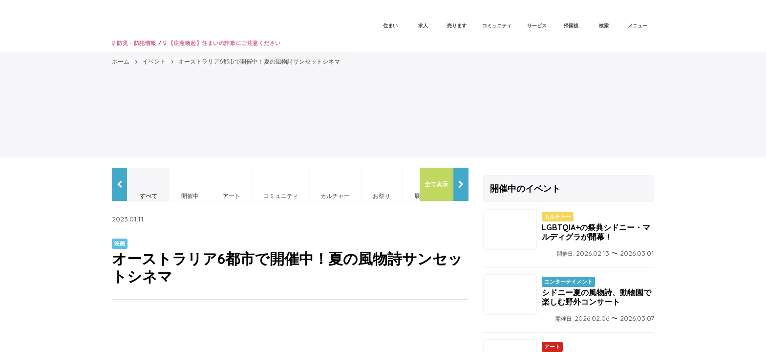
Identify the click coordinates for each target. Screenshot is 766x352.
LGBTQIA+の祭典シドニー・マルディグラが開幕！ (596, 232)
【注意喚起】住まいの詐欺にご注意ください (222, 43)
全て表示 (436, 184)
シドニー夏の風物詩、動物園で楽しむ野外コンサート (596, 297)
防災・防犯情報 (134, 43)
